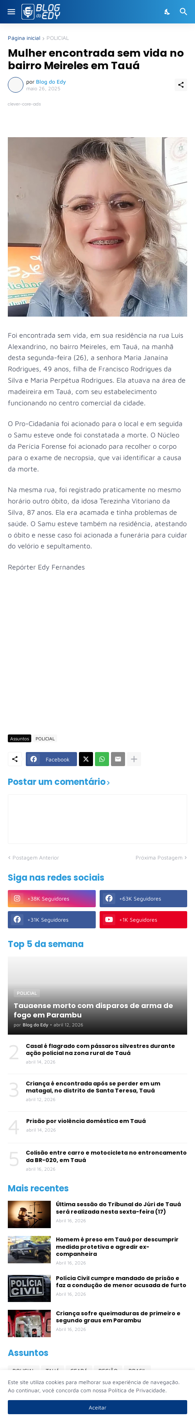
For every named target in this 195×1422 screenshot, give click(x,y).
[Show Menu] (10, 11)
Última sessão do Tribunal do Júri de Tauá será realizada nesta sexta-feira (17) (118, 1208)
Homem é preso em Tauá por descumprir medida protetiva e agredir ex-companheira (117, 1246)
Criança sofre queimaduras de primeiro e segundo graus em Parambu (118, 1317)
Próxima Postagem (159, 857)
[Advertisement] (101, 668)
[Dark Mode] (167, 11)
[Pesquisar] (184, 11)
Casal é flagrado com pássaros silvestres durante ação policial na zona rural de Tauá (100, 1049)
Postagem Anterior (36, 857)
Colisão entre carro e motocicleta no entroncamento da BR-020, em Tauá (106, 1156)
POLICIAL (58, 38)
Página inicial (24, 38)
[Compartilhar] (181, 85)
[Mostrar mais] (134, 759)
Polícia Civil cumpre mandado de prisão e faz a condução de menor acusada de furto (121, 1282)
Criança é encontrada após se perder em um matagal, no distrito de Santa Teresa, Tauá (93, 1087)
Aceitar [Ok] (97, 1407)
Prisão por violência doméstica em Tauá (86, 1121)
